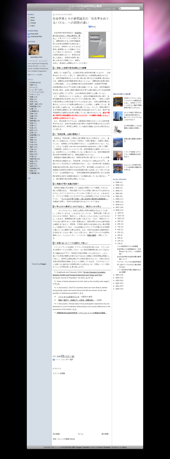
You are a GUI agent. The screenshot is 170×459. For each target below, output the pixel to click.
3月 (119, 238)
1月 (119, 243)
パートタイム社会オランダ (68, 297)
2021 (117, 196)
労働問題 (33, 173)
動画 (31, 161)
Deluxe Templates (104, 447)
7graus (124, 447)
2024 (117, 188)
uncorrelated (36, 57)
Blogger (43, 264)
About (32, 20)
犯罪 (31, 164)
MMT (32, 85)
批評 (31, 166)
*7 (55, 313)
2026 (117, 182)
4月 (119, 235)
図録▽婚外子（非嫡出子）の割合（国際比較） (76, 300)
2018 (117, 205)
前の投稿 (105, 434)
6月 (119, 230)
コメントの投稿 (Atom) (66, 439)
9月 (119, 221)
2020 (117, 199)
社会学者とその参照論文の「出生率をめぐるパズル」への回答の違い (129, 251)
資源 (31, 137)
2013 (117, 280)
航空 (31, 130)
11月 (119, 216)
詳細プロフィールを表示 (35, 74)
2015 (117, 275)
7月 (119, 227)
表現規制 (33, 168)
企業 (31, 109)
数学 (31, 152)
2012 (117, 283)
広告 (31, 128)
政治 (31, 154)
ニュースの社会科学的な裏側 (85, 6)
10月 (119, 218)
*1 (55, 272)
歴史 (31, 171)
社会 (31, 145)
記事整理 (33, 111)
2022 (117, 193)
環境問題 (33, 106)
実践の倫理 (91, 235)
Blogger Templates (83, 447)
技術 (31, 114)
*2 (55, 281)
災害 (31, 133)
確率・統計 (34, 104)
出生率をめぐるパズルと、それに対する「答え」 (67, 35)
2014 (117, 278)
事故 (31, 140)
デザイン (33, 94)
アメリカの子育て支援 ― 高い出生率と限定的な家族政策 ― (84, 199)
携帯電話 (33, 121)
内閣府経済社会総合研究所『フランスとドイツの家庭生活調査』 (82, 313)
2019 (117, 202)
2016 (117, 210)
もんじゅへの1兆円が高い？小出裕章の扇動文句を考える (133, 167)
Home (32, 18)
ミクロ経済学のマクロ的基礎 (127, 246)
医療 (31, 97)
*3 (55, 288)
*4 (55, 297)
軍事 (31, 118)
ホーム (80, 434)
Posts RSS (34, 34)
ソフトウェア (35, 92)
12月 (119, 213)
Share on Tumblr (62, 356)
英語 (31, 99)
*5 (55, 300)
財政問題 (33, 135)
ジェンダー (34, 90)
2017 (117, 207)
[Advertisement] (82, 334)
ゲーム (32, 87)
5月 (119, 232)
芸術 (31, 123)
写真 (31, 142)
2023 (117, 191)
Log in (32, 26)
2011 (117, 286)
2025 (117, 185)
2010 (117, 289)
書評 (31, 147)
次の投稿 (56, 434)
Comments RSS (36, 36)
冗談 (31, 149)
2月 (119, 241)
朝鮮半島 (33, 159)
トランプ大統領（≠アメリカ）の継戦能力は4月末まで (132, 154)
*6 (55, 304)
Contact (33, 23)
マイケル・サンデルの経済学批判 (129, 262)
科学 (31, 102)
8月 (119, 224)
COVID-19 (33, 83)
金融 (31, 116)
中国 (31, 156)
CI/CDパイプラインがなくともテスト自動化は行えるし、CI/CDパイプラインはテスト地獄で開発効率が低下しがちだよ (133, 103)
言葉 (31, 125)
